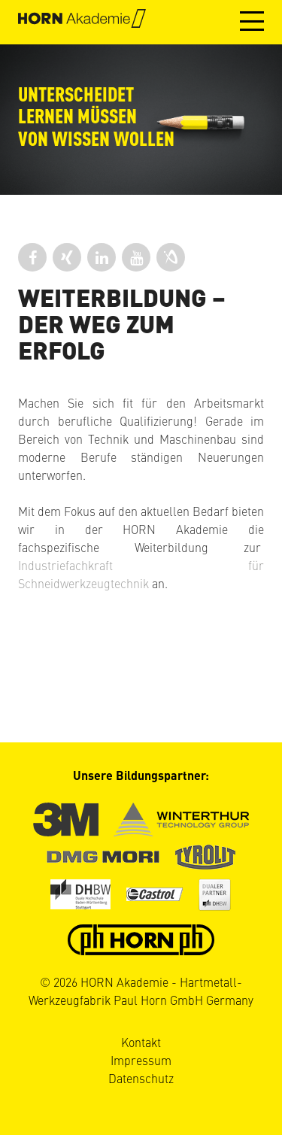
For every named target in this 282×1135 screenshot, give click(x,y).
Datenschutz (141, 1078)
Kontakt (141, 1041)
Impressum (141, 1060)
